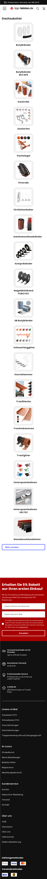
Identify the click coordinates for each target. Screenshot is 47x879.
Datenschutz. (23, 627)
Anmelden (23, 633)
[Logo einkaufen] (21, 8)
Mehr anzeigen (12, 547)
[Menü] (4, 8)
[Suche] (37, 8)
